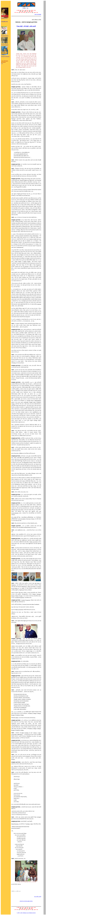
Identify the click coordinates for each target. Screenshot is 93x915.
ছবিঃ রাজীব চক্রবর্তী (37, 896)
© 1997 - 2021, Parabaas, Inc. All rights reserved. (26, 912)
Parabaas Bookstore (4, 18)
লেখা (2, 63)
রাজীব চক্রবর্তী (33, 26)
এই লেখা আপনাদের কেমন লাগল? (26, 901)
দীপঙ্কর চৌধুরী (20, 26)
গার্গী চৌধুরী (26, 26)
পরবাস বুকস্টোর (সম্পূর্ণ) (4, 21)
